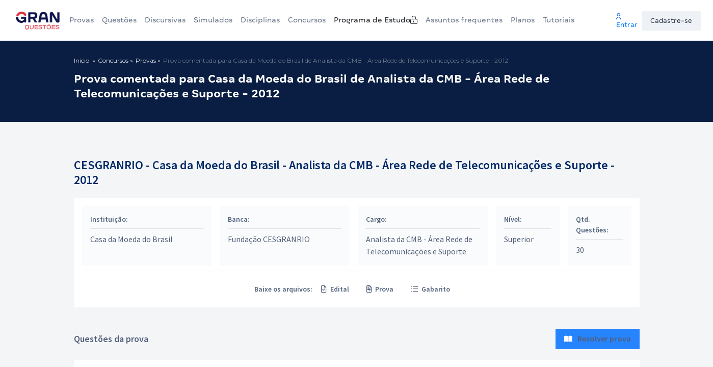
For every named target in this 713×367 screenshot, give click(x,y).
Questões (119, 20)
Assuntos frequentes (474, 20)
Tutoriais (568, 20)
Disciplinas (260, 20)
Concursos (311, 20)
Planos (532, 20)
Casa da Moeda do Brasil (132, 239)
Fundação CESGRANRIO (269, 239)
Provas (81, 20)
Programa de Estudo (392, 20)
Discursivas (165, 20)
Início (81, 60)
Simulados (213, 20)
